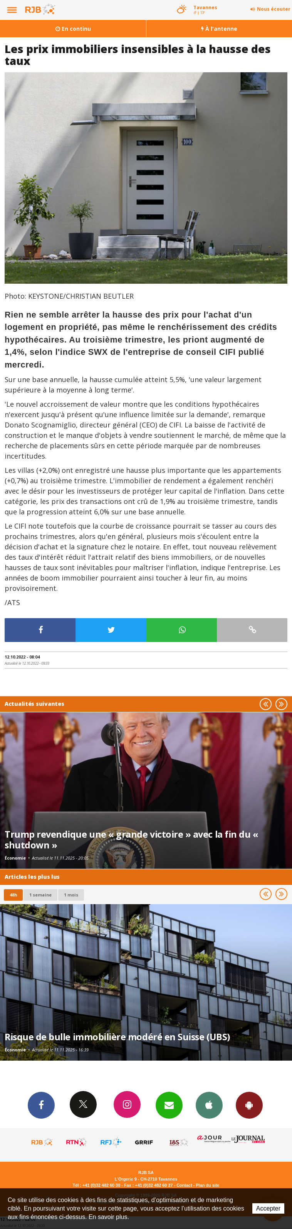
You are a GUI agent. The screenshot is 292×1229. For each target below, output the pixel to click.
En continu (73, 28)
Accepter (268, 1208)
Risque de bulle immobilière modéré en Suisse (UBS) (117, 1037)
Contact (184, 1185)
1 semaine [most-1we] (40, 895)
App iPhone (209, 1105)
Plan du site (207, 1185)
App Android (249, 1105)
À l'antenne (219, 28)
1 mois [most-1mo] (71, 895)
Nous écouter (273, 9)
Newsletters (169, 1105)
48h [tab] (13, 895)
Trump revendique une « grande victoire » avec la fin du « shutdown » (131, 839)
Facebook (41, 1105)
